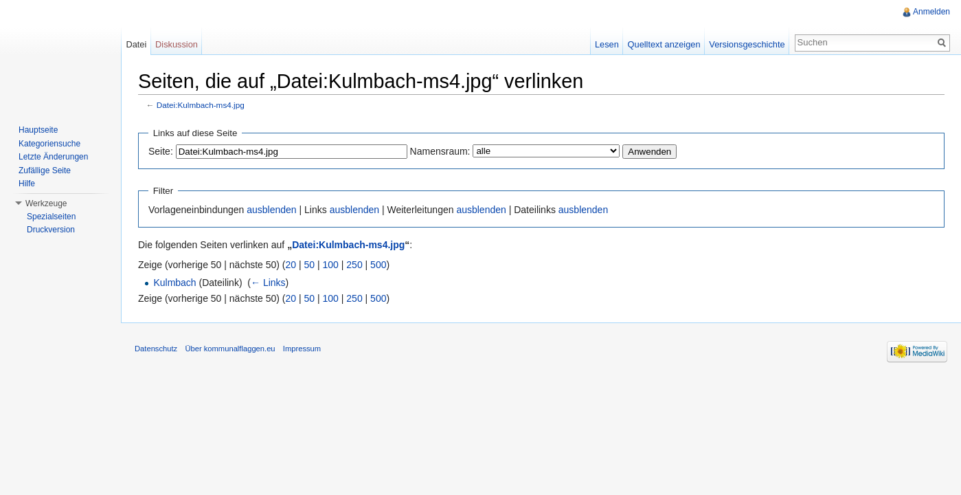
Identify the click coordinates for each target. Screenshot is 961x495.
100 (331, 264)
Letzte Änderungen (53, 157)
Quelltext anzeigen (664, 44)
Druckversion (51, 229)
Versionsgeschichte (746, 44)
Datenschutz (156, 348)
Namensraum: (440, 151)
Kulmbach (174, 282)
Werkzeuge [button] (46, 203)
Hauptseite (38, 130)
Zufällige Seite (45, 170)
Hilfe (27, 183)
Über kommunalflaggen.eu (230, 348)
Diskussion (176, 44)
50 (309, 264)
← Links (268, 282)
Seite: (160, 151)
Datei (136, 44)
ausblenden (271, 209)
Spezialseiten (51, 216)
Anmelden (931, 11)
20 (291, 264)
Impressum (302, 348)
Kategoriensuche (49, 143)
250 (354, 264)
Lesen (607, 44)
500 (378, 264)
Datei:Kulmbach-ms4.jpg (201, 104)
